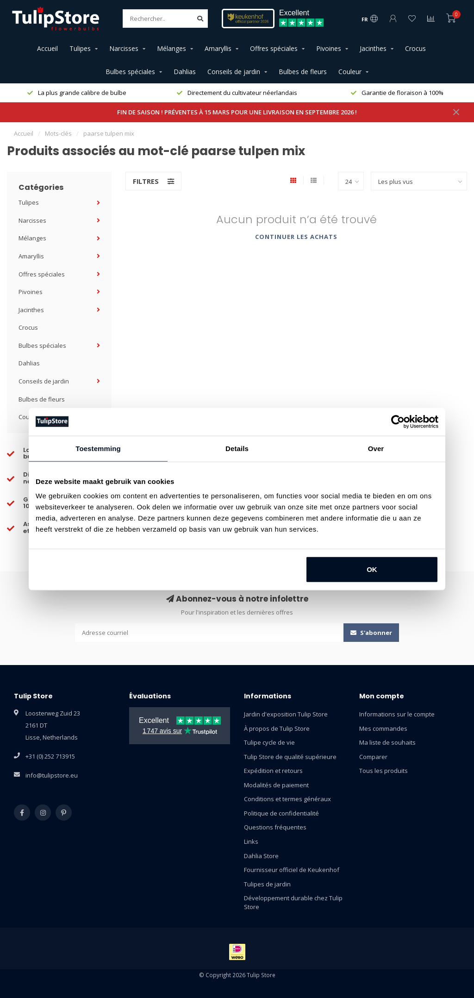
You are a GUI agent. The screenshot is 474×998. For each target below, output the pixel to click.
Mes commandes (383, 728)
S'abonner (371, 632)
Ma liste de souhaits (387, 742)
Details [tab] (237, 448)
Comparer (373, 757)
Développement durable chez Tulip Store (293, 902)
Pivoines (328, 48)
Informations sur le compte (397, 714)
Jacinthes (373, 48)
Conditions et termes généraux (287, 799)
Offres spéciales (274, 48)
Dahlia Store (261, 856)
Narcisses (123, 48)
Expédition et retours (273, 770)
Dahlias (185, 71)
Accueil (47, 48)
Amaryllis (218, 48)
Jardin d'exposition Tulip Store (286, 714)
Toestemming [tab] (98, 448)
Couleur (350, 71)
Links (251, 841)
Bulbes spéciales (130, 71)
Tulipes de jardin (267, 884)
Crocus (415, 48)
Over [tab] (376, 448)
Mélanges (171, 48)
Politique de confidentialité (281, 813)
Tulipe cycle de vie (269, 742)
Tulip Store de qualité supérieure (290, 757)
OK (372, 569)
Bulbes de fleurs (303, 71)
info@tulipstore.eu (51, 775)
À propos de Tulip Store (277, 728)
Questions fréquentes (275, 827)
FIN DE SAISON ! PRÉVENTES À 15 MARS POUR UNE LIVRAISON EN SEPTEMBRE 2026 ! (237, 112)
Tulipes (80, 48)
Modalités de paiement (276, 785)
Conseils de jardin (233, 71)
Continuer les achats (296, 236)
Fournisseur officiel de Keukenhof (291, 870)
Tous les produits (383, 770)
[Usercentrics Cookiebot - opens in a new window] (397, 421)
